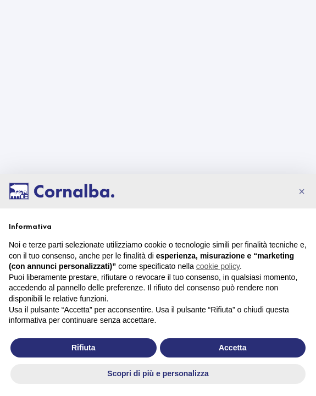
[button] (302, 191)
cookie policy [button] (218, 266)
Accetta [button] (233, 347)
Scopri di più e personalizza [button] (157, 373)
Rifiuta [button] (83, 347)
